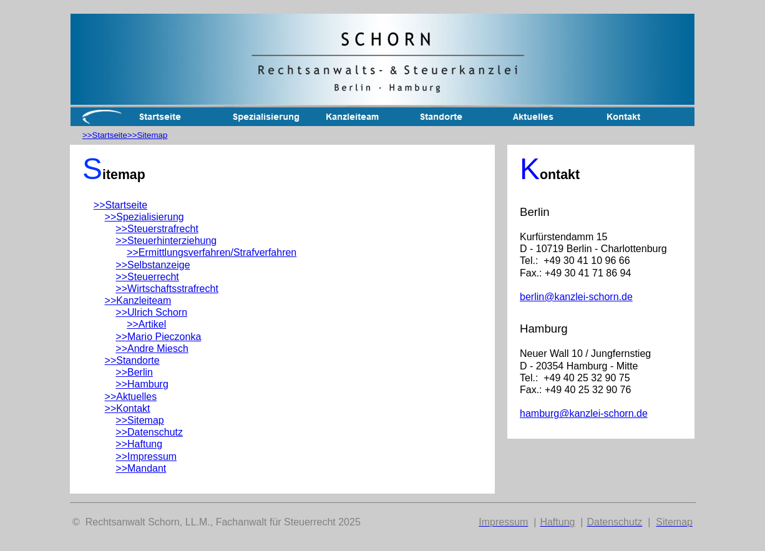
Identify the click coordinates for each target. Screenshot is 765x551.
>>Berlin (134, 372)
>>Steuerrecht (146, 276)
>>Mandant (140, 468)
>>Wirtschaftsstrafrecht (166, 288)
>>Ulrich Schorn (151, 312)
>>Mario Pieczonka (158, 336)
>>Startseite (104, 135)
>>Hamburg (141, 384)
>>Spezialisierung (144, 217)
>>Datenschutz (149, 432)
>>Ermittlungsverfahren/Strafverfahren (211, 252)
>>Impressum (146, 456)
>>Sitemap (147, 135)
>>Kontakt (127, 408)
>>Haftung (138, 444)
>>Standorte (132, 360)
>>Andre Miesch (151, 348)
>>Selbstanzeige (152, 265)
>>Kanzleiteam (138, 300)
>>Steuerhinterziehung (166, 240)
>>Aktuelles (131, 396)
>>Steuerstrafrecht (156, 228)
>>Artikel (146, 324)
